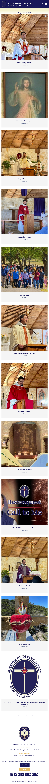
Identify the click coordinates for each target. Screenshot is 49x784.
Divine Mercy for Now (24, 63)
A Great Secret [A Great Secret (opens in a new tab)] (24, 644)
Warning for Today (24, 412)
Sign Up (24, 765)
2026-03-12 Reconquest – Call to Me (24, 528)
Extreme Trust (24, 586)
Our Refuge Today (24, 237)
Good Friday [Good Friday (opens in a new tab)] (24, 295)
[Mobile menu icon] (46, 4)
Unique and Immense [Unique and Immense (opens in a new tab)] (24, 470)
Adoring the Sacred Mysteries (24, 353)
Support (24, 769)
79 (33, 716)
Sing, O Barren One (24, 179)
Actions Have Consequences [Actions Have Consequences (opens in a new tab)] (24, 121)
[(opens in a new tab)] (24, 95)
